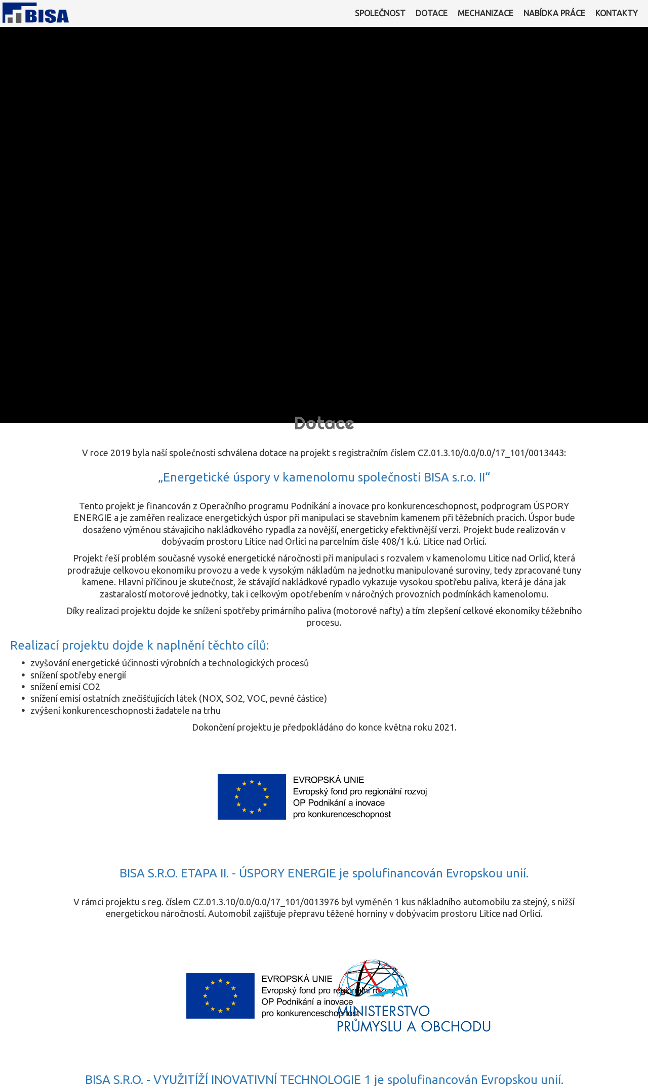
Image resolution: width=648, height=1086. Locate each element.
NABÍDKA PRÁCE (554, 13)
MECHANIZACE (485, 13)
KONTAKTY (616, 13)
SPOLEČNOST (380, 13)
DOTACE (432, 13)
